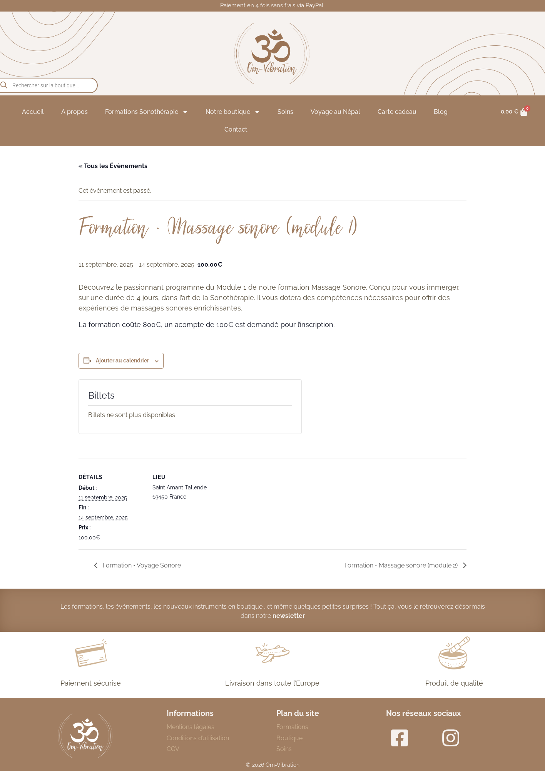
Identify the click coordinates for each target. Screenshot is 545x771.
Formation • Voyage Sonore (141, 565)
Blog (441, 111)
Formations (292, 727)
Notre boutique (233, 112)
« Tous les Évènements (113, 166)
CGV (173, 749)
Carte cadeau (397, 111)
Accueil (33, 111)
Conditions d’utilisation (198, 738)
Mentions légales (190, 727)
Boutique (289, 738)
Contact (235, 129)
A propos (74, 111)
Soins (285, 111)
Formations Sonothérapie (146, 112)
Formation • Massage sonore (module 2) (401, 565)
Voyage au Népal (335, 111)
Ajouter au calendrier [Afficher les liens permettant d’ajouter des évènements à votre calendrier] (122, 360)
